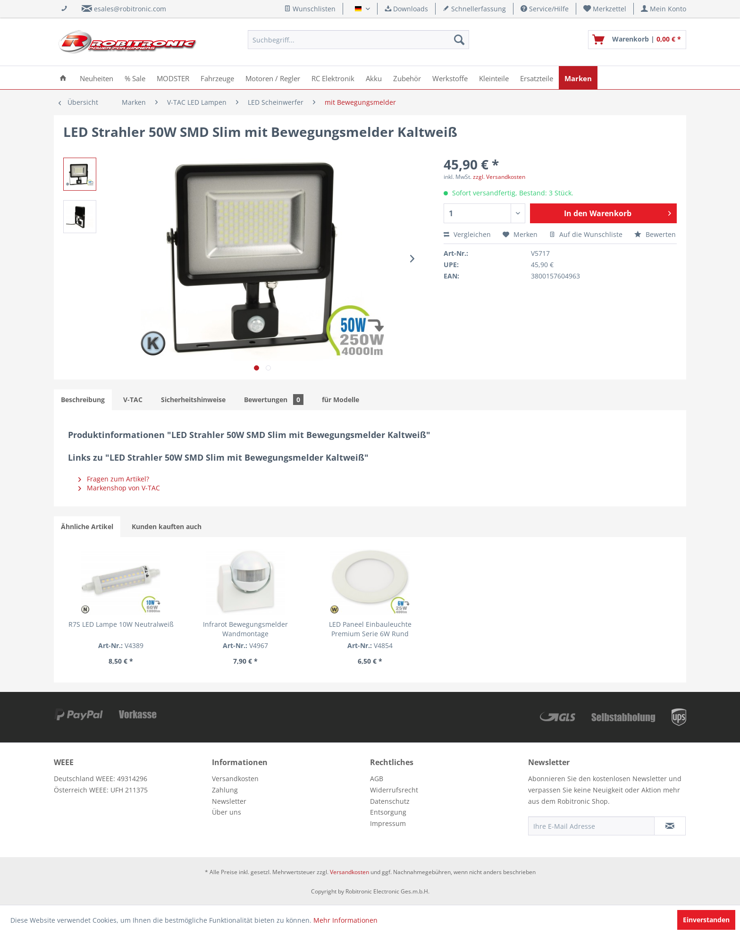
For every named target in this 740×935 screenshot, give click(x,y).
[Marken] (578, 77)
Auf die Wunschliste (585, 234)
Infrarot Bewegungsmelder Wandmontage (245, 629)
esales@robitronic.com (130, 8)
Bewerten (655, 234)
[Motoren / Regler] (273, 77)
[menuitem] (605, 9)
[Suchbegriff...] (358, 39)
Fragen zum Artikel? (113, 478)
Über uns (226, 812)
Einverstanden (706, 919)
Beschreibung (83, 399)
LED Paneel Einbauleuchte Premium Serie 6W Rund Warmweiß (370, 629)
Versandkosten (235, 778)
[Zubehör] (407, 77)
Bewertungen (273, 399)
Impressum (388, 823)
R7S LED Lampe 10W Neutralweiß (121, 624)
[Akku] (373, 77)
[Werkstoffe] (450, 77)
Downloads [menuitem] (406, 8)
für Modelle (340, 399)
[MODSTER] (173, 77)
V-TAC (133, 399)
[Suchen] (459, 39)
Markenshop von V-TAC (119, 487)
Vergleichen (467, 234)
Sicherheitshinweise (193, 399)
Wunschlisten (310, 8)
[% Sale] (135, 77)
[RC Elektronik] (333, 77)
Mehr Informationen (345, 920)
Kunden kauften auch (167, 526)
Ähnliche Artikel (87, 526)
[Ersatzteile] (536, 77)
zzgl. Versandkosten (499, 177)
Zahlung (225, 789)
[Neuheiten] (96, 77)
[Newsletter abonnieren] (670, 826)
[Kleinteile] (493, 77)
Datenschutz (390, 801)
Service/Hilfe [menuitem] (545, 8)
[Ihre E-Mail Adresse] (591, 826)
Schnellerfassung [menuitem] (474, 8)
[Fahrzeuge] (217, 77)
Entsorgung (388, 812)
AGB (376, 778)
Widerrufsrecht (394, 789)
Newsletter (229, 801)
